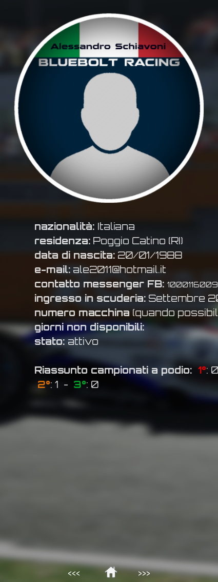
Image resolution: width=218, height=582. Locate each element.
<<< (74, 573)
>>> (144, 573)
